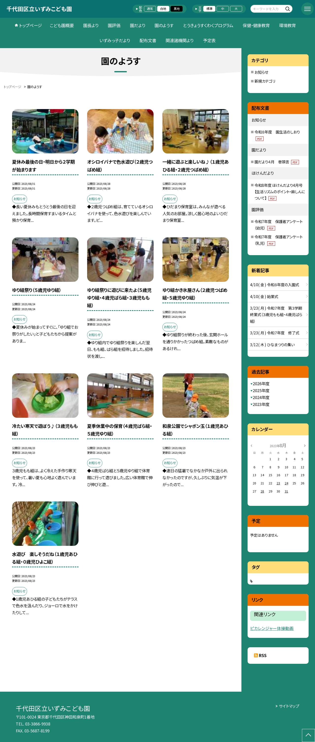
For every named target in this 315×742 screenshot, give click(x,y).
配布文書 (148, 40)
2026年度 (261, 383)
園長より (90, 25)
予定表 (209, 40)
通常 (150, 8)
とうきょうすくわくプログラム (208, 25)
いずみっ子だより (114, 40)
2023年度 (261, 404)
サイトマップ (289, 706)
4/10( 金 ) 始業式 (264, 296)
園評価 (114, 25)
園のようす (164, 25)
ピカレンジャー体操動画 (272, 628)
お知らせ (261, 72)
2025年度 (261, 390)
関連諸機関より (179, 40)
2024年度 (261, 397)
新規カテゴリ (264, 81)
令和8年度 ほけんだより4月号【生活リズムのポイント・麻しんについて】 (279, 191)
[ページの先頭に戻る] (308, 735)
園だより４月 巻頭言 (276, 161)
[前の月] (251, 445)
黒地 (177, 8)
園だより (137, 25)
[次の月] (305, 445)
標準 (209, 8)
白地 (163, 8)
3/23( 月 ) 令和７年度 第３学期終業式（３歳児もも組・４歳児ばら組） (276, 314)
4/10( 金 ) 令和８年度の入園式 (274, 284)
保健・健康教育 (256, 25)
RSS (263, 655)
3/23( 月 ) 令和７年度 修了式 (274, 332)
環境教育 (287, 25)
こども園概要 (62, 25)
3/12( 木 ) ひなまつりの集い (272, 344)
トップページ (30, 25)
